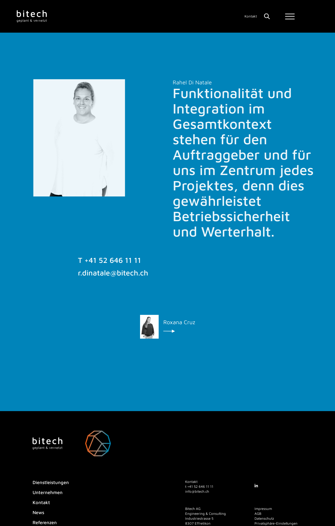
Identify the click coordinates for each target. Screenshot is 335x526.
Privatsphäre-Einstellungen (276, 523)
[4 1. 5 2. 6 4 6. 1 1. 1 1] (200, 486)
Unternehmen (48, 492)
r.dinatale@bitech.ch (113, 274)
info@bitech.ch (197, 491)
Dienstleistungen (51, 482)
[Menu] (290, 16)
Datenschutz (264, 518)
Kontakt (251, 16)
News (38, 512)
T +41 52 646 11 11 (109, 262)
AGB (258, 514)
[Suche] (267, 16)
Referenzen (45, 522)
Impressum (263, 509)
